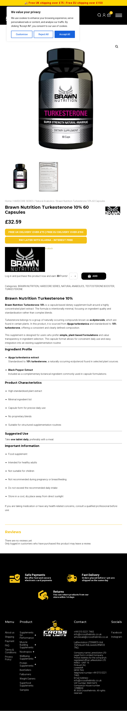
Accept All (64, 34)
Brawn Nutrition (28, 286)
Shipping (9, 637)
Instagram (116, 637)
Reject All (44, 34)
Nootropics (26, 652)
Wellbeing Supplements (26, 657)
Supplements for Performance (27, 635)
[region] (43, 24)
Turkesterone (14, 289)
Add (94, 276)
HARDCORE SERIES (23, 201)
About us (9, 632)
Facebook (116, 632)
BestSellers (25, 670)
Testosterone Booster (102, 286)
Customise (22, 34)
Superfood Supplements (26, 684)
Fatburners (25, 674)
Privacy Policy (9, 658)
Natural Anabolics (45, 201)
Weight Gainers (27, 678)
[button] (117, 47)
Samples (24, 690)
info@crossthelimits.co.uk (88, 634)
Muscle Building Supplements (26, 645)
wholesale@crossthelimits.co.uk (91, 637)
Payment (9, 641)
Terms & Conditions (10, 651)
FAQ (7, 645)
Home (8, 201)
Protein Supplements (26, 664)
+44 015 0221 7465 (84, 632)
